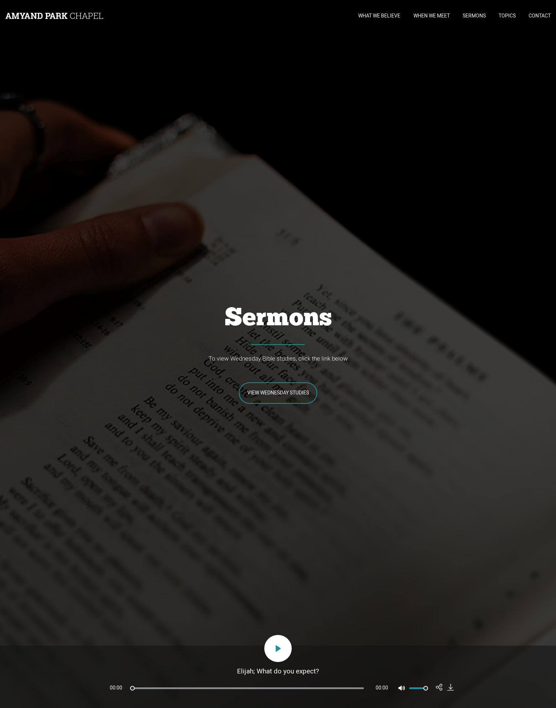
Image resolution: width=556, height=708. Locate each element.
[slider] (247, 688)
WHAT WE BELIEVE (379, 16)
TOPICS (507, 16)
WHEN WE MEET (431, 16)
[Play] (278, 648)
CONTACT (540, 16)
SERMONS (474, 16)
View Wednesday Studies (278, 393)
